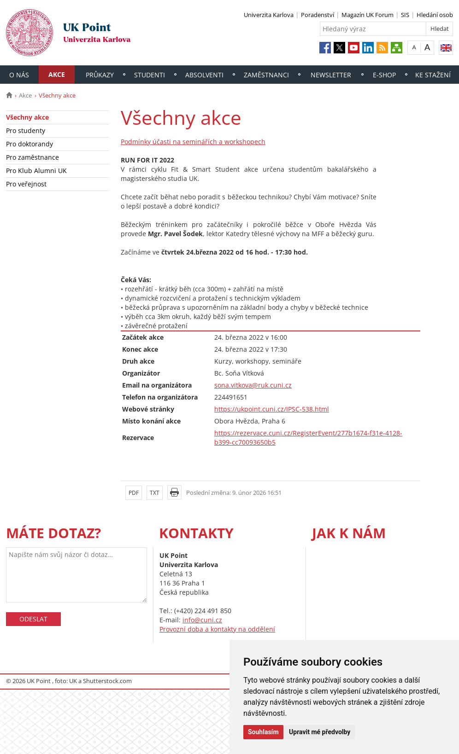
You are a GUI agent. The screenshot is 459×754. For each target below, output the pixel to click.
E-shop (384, 74)
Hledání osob (435, 15)
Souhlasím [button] (263, 732)
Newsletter (331, 74)
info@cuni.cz (202, 619)
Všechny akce (27, 117)
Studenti (149, 74)
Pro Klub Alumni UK (36, 170)
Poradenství (317, 15)
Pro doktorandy (29, 143)
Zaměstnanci (266, 74)
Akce (56, 74)
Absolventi (204, 74)
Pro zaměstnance (32, 157)
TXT (154, 493)
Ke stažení (433, 74)
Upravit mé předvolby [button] (319, 732)
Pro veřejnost (26, 184)
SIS (405, 15)
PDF (134, 493)
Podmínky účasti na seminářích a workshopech (193, 141)
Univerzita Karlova (269, 15)
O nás (19, 74)
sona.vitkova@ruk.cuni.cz (253, 385)
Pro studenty (25, 130)
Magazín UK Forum (367, 15)
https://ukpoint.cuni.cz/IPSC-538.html (271, 409)
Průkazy (100, 74)
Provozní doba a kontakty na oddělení (217, 629)
